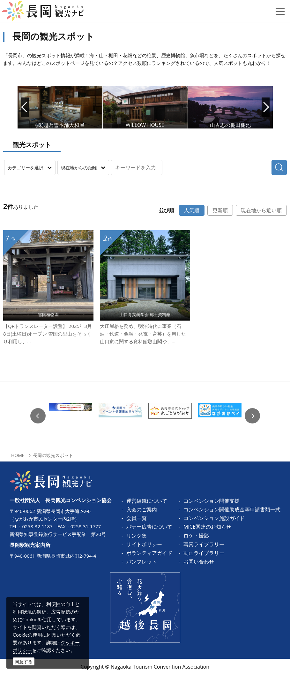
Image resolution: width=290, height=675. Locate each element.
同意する (24, 661)
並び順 (166, 210)
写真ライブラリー (203, 544)
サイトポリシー (144, 544)
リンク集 (136, 535)
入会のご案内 (141, 509)
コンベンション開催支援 (211, 500)
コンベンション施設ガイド (214, 518)
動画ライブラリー (203, 552)
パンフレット (141, 561)
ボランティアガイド (149, 552)
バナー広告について (149, 526)
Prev (25, 107)
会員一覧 (136, 518)
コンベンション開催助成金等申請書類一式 (231, 509)
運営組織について (146, 500)
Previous (38, 415)
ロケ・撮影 (196, 535)
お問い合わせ (198, 561)
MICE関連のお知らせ (207, 526)
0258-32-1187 (37, 526)
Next (266, 107)
